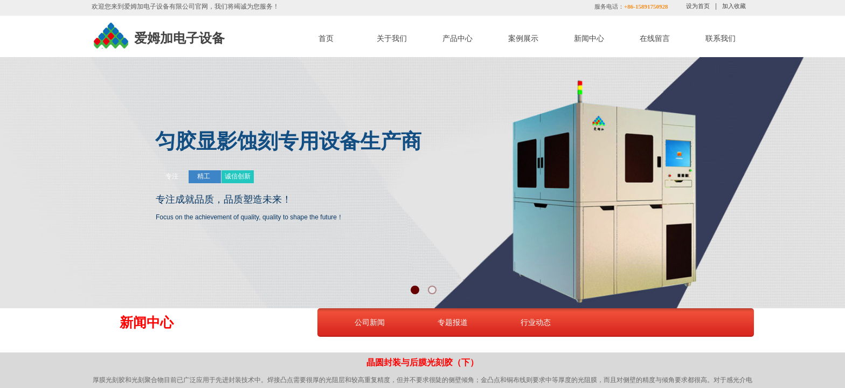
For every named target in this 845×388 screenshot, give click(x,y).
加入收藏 (734, 6)
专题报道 (453, 322)
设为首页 (698, 6)
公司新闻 (370, 322)
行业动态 (536, 322)
